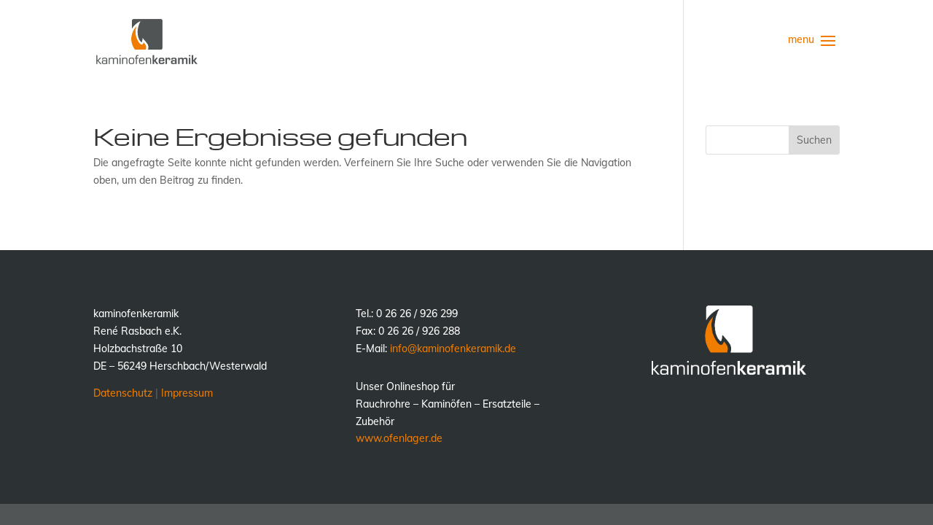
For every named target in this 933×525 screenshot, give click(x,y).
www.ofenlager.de (399, 438)
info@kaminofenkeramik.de (453, 348)
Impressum (187, 393)
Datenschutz (122, 393)
